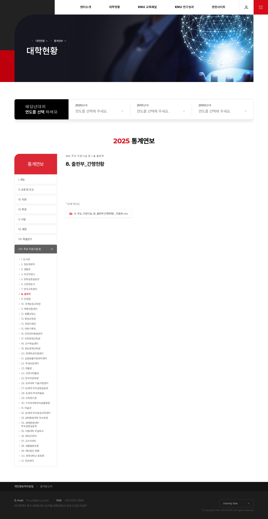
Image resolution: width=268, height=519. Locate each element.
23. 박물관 (26, 376)
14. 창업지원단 (28, 331)
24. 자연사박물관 (30, 381)
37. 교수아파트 (28, 448)
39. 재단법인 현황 (30, 458)
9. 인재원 (26, 306)
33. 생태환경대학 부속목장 (34, 425)
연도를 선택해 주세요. (91, 111)
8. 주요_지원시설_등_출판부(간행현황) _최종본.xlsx (98, 221)
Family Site (230, 503)
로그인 (246, 7)
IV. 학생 (22, 217)
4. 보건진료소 (28, 281)
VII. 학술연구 (25, 246)
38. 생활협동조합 (30, 453)
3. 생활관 (25, 276)
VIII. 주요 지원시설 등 (29, 256)
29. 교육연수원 (29, 405)
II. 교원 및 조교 (26, 197)
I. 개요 (21, 187)
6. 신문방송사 (28, 291)
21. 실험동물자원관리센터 (34, 366)
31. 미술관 (26, 415)
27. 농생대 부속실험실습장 (34, 395)
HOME (28, 40)
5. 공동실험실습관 (30, 286)
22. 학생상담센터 (30, 371)
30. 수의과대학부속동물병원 (35, 410)
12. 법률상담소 (28, 321)
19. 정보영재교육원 (30, 356)
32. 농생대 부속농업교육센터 (35, 420)
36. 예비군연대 (28, 443)
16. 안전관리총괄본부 (32, 341)
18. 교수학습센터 (29, 351)
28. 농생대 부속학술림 (32, 400)
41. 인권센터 (27, 468)
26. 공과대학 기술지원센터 (34, 390)
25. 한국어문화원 (30, 385)
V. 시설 (22, 227)
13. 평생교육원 (28, 326)
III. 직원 (22, 207)
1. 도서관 (25, 267)
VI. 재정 (22, 236)
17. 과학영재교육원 (30, 346)
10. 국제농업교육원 (31, 311)
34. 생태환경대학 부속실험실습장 (30, 432)
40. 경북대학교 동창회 (32, 463)
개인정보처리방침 (24, 486)
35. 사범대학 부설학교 (32, 438)
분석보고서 (46, 486)
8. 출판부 (26, 301)
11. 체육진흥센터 (29, 316)
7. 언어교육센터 (29, 296)
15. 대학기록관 (28, 336)
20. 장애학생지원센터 (32, 361)
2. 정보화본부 (28, 272)
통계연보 (58, 41)
